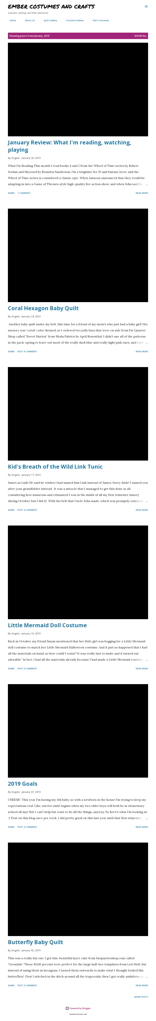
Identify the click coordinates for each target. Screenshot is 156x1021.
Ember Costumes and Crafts (51, 6)
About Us (28, 20)
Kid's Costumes (99, 20)
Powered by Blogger (78, 1008)
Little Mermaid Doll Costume (47, 625)
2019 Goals (22, 783)
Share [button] (11, 193)
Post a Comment (27, 351)
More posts (141, 996)
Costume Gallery (73, 20)
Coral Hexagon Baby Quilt (43, 308)
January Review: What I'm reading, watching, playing (69, 146)
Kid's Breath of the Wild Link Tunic (55, 466)
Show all (140, 36)
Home (11, 20)
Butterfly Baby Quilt (35, 942)
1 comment (24, 193)
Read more (142, 193)
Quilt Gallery (48, 20)
